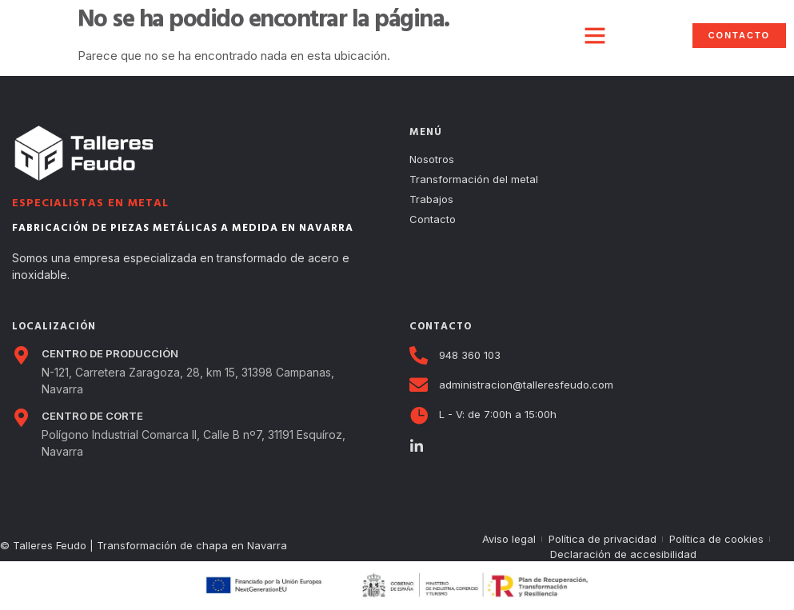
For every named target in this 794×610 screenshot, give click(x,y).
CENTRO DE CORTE (92, 415)
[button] (595, 35)
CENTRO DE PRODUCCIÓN (110, 353)
